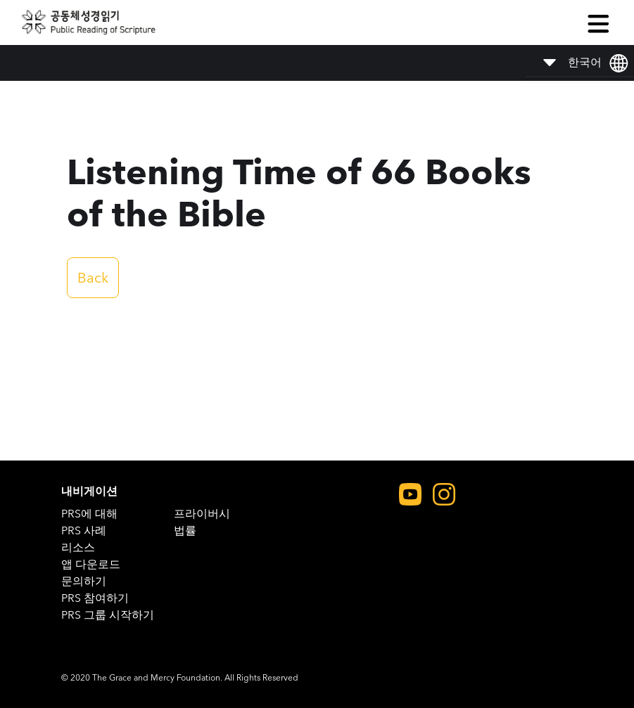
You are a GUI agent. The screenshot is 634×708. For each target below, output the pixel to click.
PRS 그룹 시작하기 (107, 615)
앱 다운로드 (90, 564)
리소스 (78, 547)
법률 (185, 530)
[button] (598, 22)
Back (92, 277)
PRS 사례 (83, 530)
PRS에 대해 (89, 513)
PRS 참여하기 (95, 598)
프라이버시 (202, 513)
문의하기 (83, 581)
